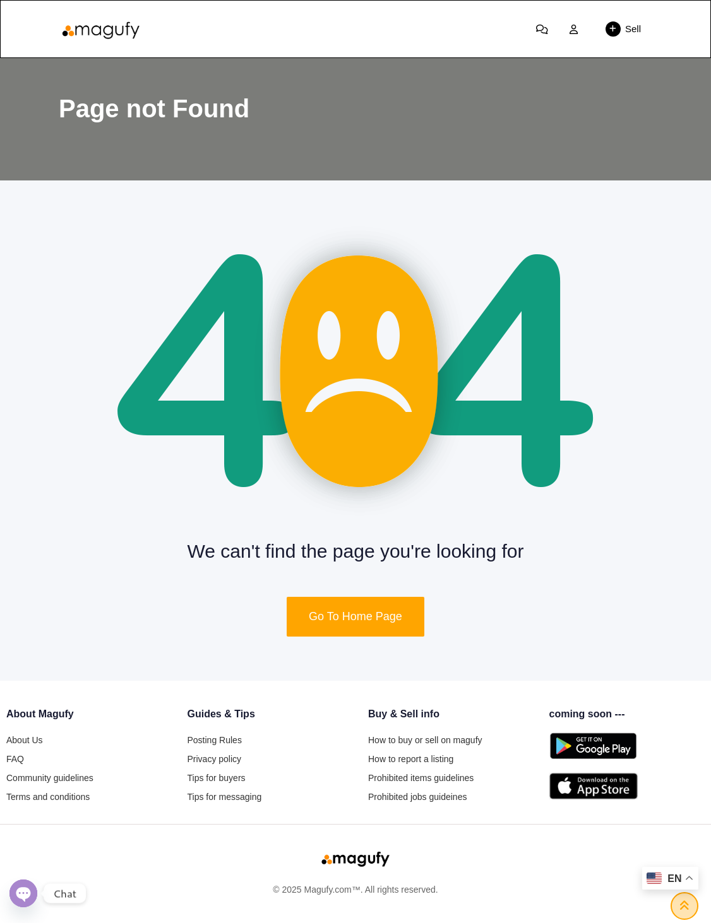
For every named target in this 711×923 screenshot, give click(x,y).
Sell (623, 29)
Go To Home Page (355, 616)
